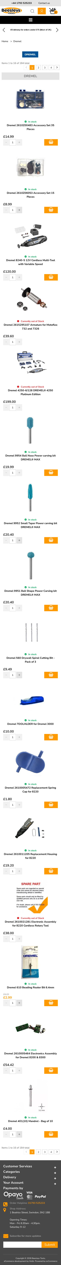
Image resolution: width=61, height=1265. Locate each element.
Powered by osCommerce (46, 1261)
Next (57, 30)
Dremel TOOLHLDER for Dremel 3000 (30, 724)
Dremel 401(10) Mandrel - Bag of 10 (30, 1121)
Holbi (31, 1261)
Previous (4, 30)
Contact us (44, 3)
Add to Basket (51, 142)
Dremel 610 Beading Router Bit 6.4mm (30, 987)
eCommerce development (15, 1261)
